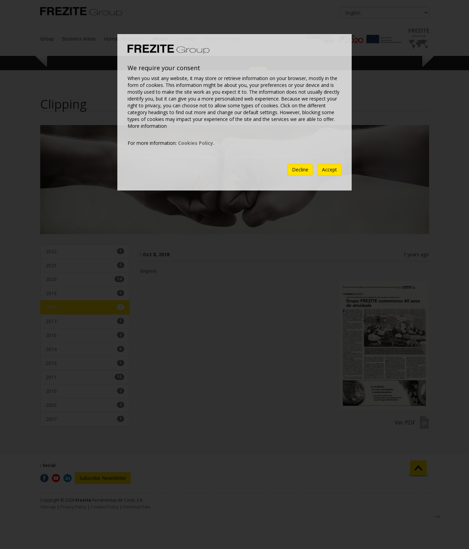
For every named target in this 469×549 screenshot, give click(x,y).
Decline (300, 169)
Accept (329, 169)
